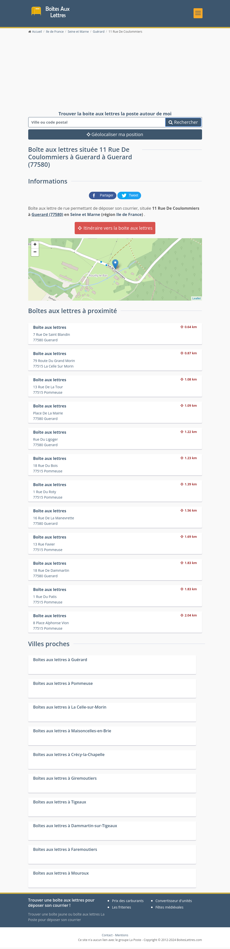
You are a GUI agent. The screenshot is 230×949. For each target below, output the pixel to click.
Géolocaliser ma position (115, 136)
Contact (107, 937)
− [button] (34, 254)
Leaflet (196, 299)
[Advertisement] (115, 74)
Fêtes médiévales (170, 908)
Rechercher (183, 124)
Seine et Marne (85, 216)
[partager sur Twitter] (129, 196)
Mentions (121, 937)
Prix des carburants (128, 902)
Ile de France (129, 216)
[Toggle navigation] (198, 14)
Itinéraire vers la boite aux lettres (114, 229)
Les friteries (121, 908)
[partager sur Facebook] (103, 196)
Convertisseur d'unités (174, 902)
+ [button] (34, 246)
